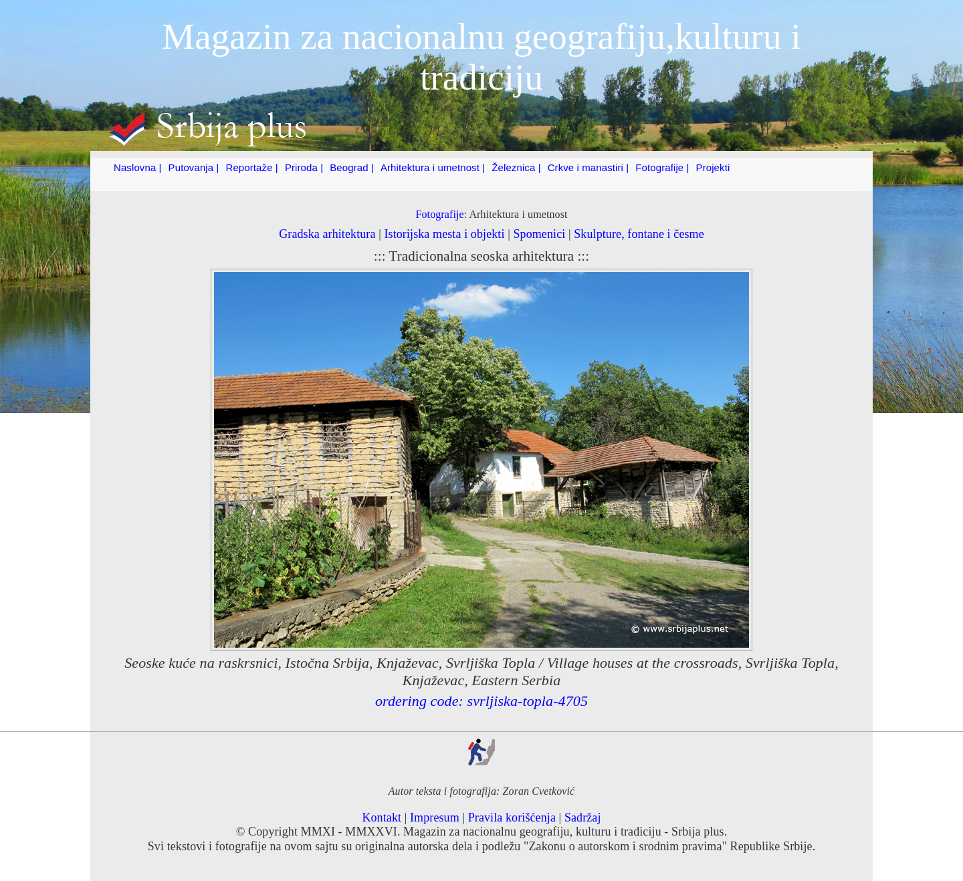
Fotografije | (662, 167)
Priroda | (304, 167)
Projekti (713, 167)
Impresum (434, 817)
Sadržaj (582, 817)
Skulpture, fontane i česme (639, 234)
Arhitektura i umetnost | (433, 167)
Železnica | (516, 167)
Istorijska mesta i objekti (444, 234)
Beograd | (352, 167)
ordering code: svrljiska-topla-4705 (481, 701)
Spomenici (539, 234)
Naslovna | (138, 167)
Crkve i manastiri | (588, 167)
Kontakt (381, 817)
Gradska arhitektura (327, 234)
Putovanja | (194, 167)
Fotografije (439, 214)
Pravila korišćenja (512, 817)
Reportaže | (252, 167)
